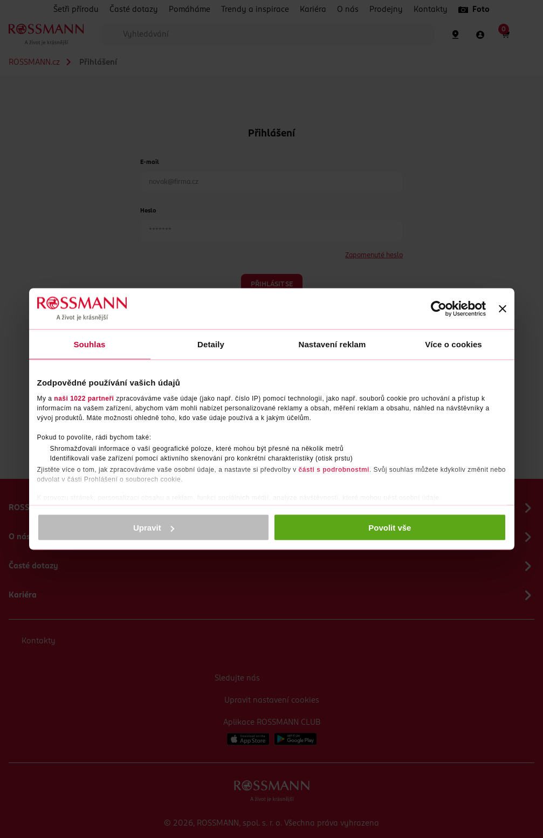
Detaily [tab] (210, 344)
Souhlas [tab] (89, 344)
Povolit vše (389, 527)
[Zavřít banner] (502, 309)
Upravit (153, 527)
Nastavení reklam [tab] (332, 344)
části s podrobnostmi (334, 469)
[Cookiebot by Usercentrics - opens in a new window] (438, 309)
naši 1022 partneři (84, 398)
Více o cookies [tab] (453, 344)
